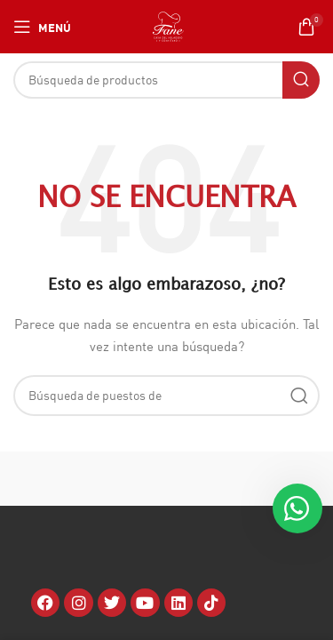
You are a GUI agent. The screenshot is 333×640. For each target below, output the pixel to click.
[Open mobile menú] (42, 26)
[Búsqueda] (166, 80)
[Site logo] (168, 26)
